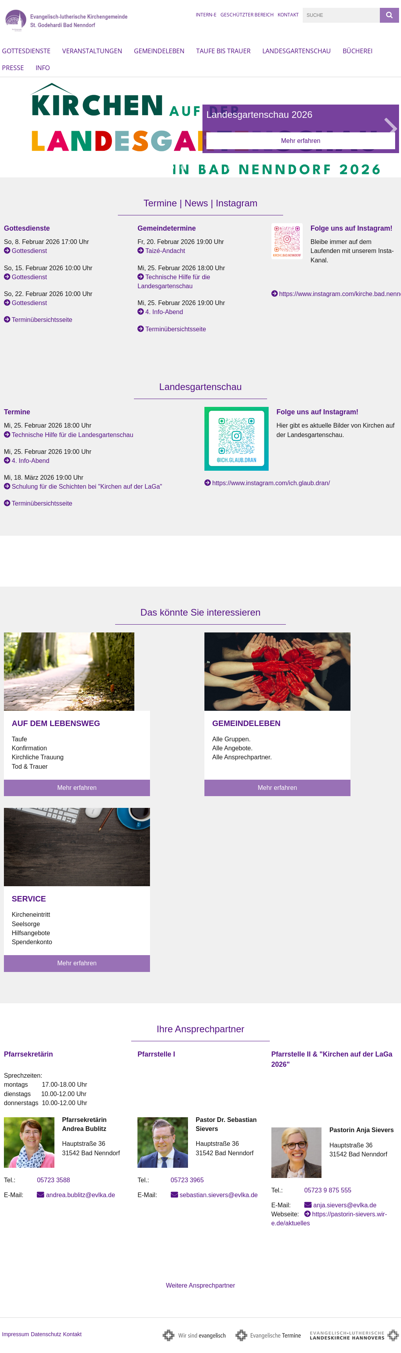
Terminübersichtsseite (42, 319)
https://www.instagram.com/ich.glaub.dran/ (271, 483)
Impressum (15, 1334)
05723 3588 (53, 1180)
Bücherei (357, 51)
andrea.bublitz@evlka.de (80, 1195)
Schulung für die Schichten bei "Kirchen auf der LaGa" (87, 486)
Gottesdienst (29, 250)
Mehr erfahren (301, 140)
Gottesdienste (26, 51)
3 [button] (195, 168)
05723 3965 (187, 1180)
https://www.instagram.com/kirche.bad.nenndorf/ (338, 294)
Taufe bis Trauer (223, 51)
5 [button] (218, 168)
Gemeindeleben (159, 51)
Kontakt (288, 14)
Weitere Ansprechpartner (200, 1285)
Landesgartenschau (296, 51)
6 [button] (230, 168)
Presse (13, 67)
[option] (200, 127)
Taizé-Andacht (165, 250)
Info (43, 67)
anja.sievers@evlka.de (344, 1205)
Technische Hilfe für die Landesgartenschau (72, 435)
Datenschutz (46, 1334)
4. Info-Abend (164, 312)
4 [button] (206, 168)
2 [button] (183, 168)
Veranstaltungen (92, 51)
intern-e (206, 14)
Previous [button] (11, 127)
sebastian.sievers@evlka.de (219, 1195)
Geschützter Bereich (247, 14)
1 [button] (171, 168)
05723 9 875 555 (327, 1190)
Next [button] (391, 127)
